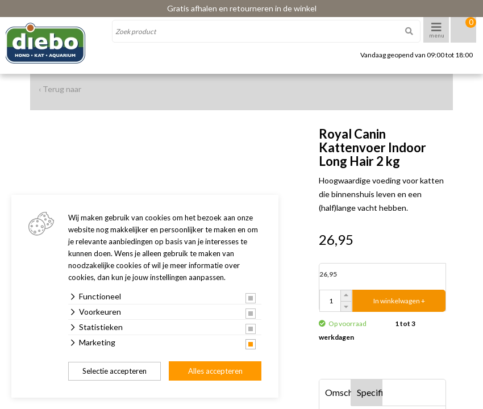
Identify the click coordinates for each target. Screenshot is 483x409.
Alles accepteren (215, 370)
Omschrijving (338, 392)
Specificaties (370, 392)
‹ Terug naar (60, 89)
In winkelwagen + (399, 301)
